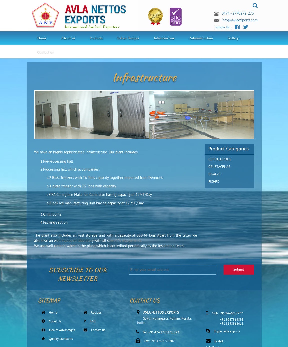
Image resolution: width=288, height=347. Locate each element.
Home (53, 313)
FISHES (213, 182)
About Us (55, 322)
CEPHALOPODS (219, 159)
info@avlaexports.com (240, 20)
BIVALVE (214, 174)
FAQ (93, 322)
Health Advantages (62, 330)
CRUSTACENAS (219, 167)
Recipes (96, 313)
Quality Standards (61, 339)
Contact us (98, 330)
